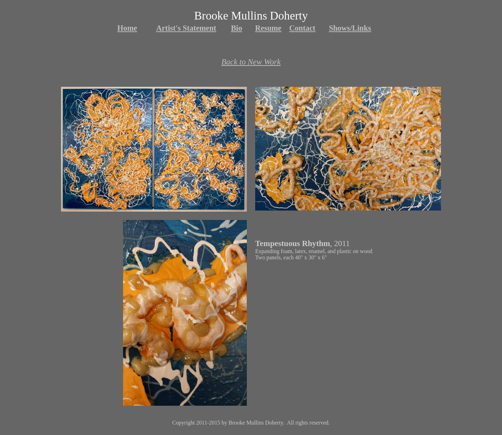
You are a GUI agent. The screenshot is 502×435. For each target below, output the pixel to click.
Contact (302, 28)
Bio (236, 28)
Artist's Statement (186, 28)
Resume (268, 28)
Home (127, 28)
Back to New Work (251, 61)
